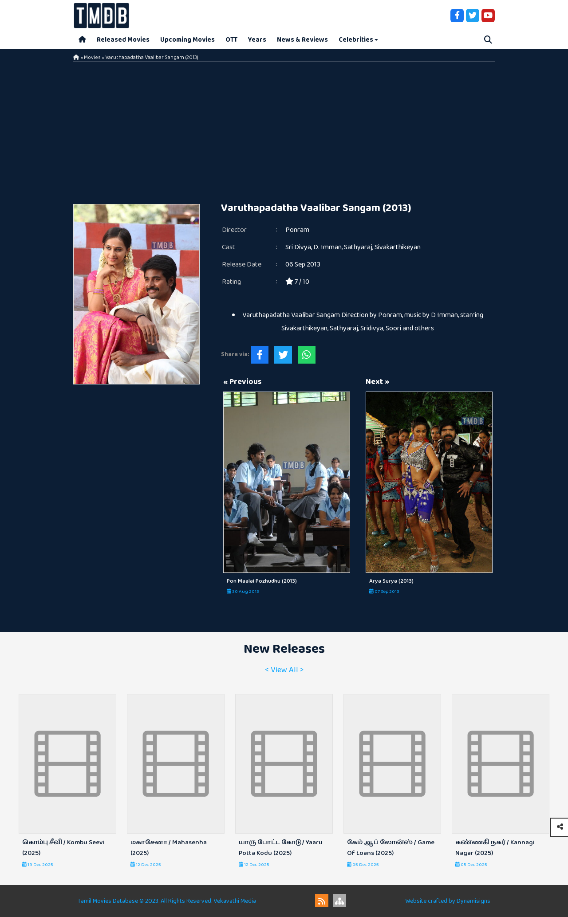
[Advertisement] (284, 129)
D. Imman (327, 247)
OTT (231, 40)
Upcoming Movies (187, 40)
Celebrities (356, 40)
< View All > (284, 670)
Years (257, 40)
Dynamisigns (473, 901)
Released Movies (123, 40)
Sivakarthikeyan (398, 247)
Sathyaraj (358, 247)
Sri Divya (298, 247)
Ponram (297, 229)
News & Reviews (302, 40)
